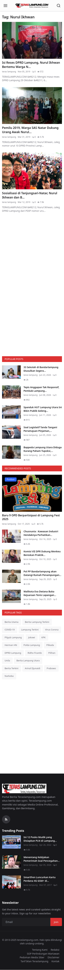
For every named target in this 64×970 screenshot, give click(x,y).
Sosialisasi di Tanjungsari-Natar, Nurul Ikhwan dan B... (29, 195)
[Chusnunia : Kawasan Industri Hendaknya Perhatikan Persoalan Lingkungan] (11, 536)
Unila (7, 660)
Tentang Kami (39, 949)
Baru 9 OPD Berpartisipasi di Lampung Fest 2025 (31, 517)
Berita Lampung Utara (28, 660)
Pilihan (51, 652)
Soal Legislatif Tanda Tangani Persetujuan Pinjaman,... (40, 429)
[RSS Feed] (6, 819)
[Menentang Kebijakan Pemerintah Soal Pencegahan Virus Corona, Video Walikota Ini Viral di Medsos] (11, 862)
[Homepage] (32, 6)
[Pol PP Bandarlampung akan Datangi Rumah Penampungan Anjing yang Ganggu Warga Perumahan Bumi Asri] (11, 576)
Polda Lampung (32, 645)
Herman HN (11, 645)
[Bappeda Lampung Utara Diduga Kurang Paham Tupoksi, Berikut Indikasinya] (11, 452)
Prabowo (51, 668)
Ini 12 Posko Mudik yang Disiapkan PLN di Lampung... (40, 839)
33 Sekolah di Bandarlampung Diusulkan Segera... (41, 369)
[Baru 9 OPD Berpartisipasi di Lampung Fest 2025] (32, 493)
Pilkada (50, 645)
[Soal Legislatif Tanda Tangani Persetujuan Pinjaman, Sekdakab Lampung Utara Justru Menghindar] (11, 432)
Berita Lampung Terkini (37, 621)
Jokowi (31, 637)
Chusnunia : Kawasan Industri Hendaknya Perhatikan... (41, 533)
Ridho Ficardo (35, 652)
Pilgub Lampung (13, 637)
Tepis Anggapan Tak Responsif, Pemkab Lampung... (41, 389)
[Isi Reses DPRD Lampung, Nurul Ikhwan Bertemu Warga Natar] (32, 40)
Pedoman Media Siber (32, 957)
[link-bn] (32, 252)
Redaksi (55, 949)
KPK (43, 637)
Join (56, 922)
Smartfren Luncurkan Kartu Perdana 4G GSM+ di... (39, 879)
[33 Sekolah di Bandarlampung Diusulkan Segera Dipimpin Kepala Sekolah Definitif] (11, 372)
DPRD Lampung (13, 652)
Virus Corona (52, 629)
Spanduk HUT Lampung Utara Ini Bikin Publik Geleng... (43, 409)
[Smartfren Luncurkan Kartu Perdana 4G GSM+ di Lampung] (11, 882)
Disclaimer (53, 957)
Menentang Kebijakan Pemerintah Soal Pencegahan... (42, 859)
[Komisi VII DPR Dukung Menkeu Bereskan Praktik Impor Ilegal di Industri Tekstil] (11, 556)
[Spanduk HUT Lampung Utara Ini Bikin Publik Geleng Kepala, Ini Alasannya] (11, 412)
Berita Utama (11, 621)
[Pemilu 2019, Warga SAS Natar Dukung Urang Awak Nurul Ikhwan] (32, 105)
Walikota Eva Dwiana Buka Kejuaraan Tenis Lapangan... (40, 593)
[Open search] (58, 6)
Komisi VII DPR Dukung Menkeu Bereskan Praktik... (42, 553)
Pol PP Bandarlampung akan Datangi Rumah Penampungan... (42, 573)
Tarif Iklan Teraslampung (34, 961)
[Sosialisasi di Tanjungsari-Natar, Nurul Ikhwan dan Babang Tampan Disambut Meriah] (32, 170)
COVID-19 (10, 629)
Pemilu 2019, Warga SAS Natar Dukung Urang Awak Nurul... (30, 130)
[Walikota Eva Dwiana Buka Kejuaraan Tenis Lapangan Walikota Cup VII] (11, 596)
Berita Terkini (11, 668)
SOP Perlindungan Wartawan (43, 953)
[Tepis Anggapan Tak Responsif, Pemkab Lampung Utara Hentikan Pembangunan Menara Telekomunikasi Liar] (11, 392)
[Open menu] (5, 6)
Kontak (55, 961)
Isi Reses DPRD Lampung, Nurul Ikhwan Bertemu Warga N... (31, 64)
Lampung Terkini (30, 629)
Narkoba (9, 675)
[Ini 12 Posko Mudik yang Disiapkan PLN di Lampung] (11, 842)
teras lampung (9, 71)
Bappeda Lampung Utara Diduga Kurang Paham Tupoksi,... (43, 449)
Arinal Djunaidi (32, 668)
